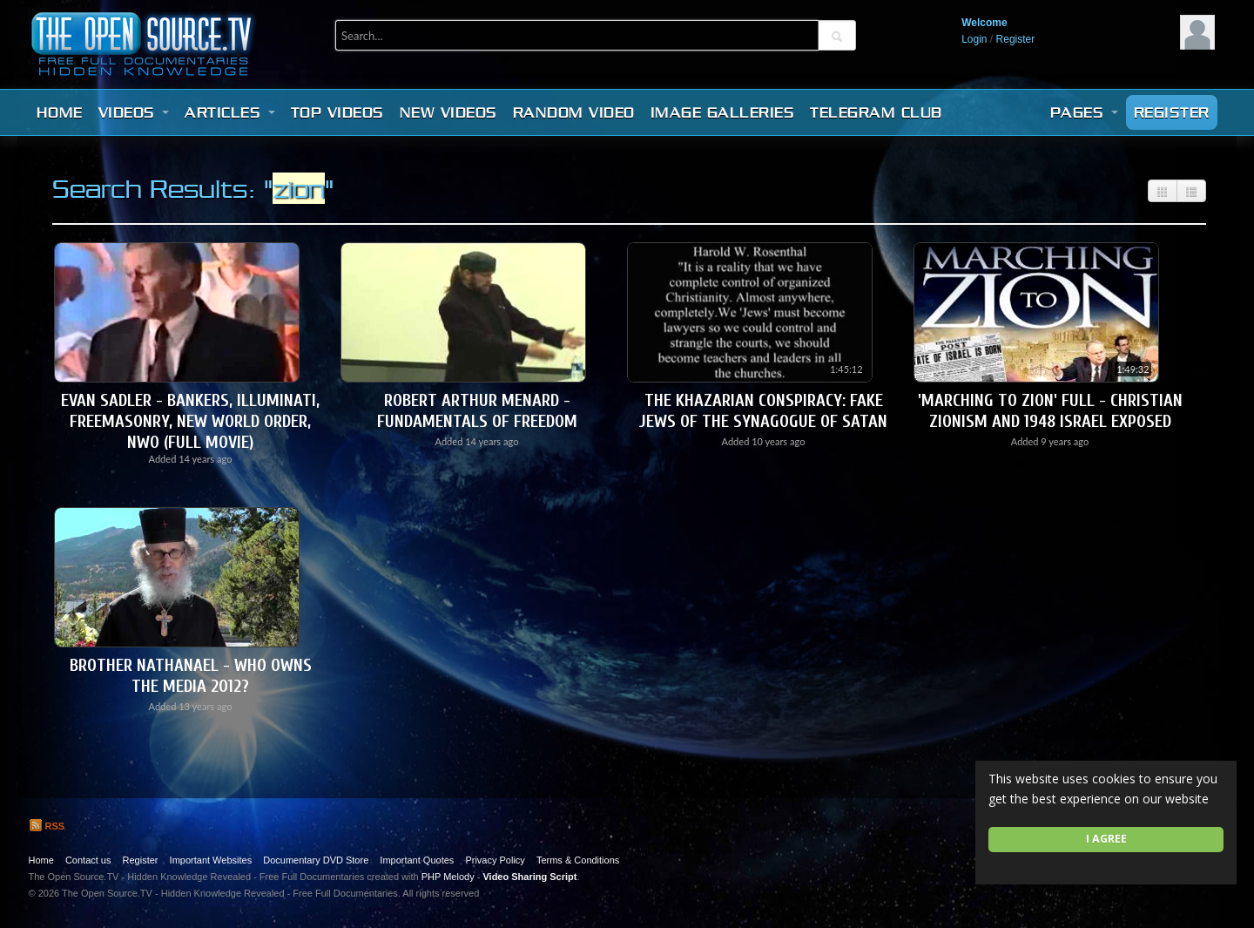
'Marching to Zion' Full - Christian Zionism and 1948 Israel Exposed (1050, 410)
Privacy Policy (494, 860)
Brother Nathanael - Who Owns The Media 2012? (191, 675)
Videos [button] (134, 112)
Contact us (88, 860)
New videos (448, 112)
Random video (574, 112)
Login (974, 39)
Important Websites (211, 860)
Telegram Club (876, 112)
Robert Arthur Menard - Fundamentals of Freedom (477, 410)
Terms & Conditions (577, 860)
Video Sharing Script (529, 876)
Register (1015, 39)
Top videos (337, 112)
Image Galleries (723, 112)
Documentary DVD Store (315, 860)
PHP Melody (448, 876)
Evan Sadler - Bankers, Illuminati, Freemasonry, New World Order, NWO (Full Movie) (190, 421)
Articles (230, 112)
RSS (47, 826)
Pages (1084, 112)
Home (60, 112)
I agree (1106, 838)
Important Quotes (417, 860)
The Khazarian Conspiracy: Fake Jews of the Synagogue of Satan (763, 410)
